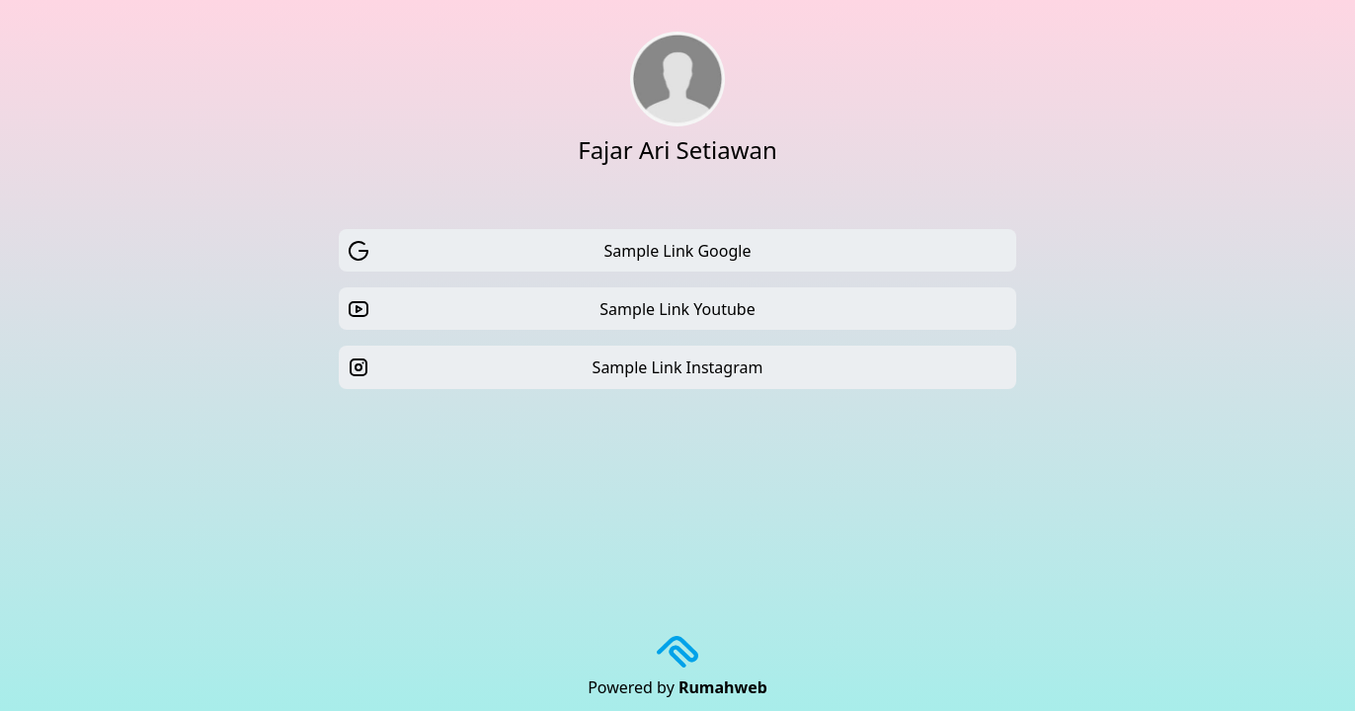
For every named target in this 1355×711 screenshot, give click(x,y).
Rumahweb (722, 687)
